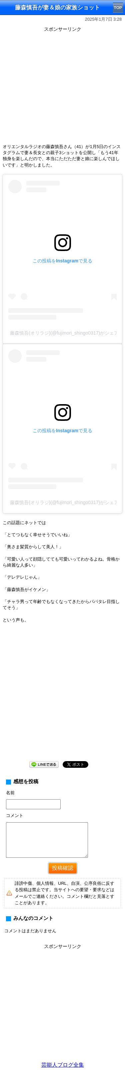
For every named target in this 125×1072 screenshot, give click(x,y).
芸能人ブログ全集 (62, 1065)
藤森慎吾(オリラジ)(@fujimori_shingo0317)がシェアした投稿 (63, 333)
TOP (118, 7)
